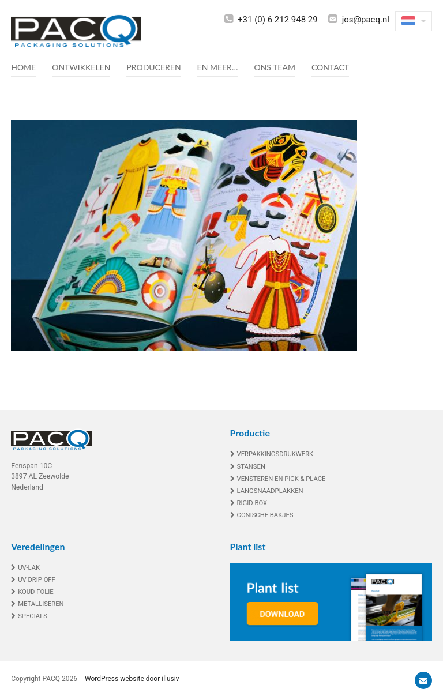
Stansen (251, 467)
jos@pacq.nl (365, 19)
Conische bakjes (265, 515)
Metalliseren (41, 604)
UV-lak (29, 567)
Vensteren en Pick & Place (281, 479)
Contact (330, 67)
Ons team (274, 67)
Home (23, 67)
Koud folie (36, 592)
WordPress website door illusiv (132, 679)
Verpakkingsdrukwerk (275, 454)
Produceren (153, 67)
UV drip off (36, 580)
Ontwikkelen (81, 67)
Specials (32, 616)
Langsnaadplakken (270, 491)
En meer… (217, 67)
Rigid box (252, 503)
